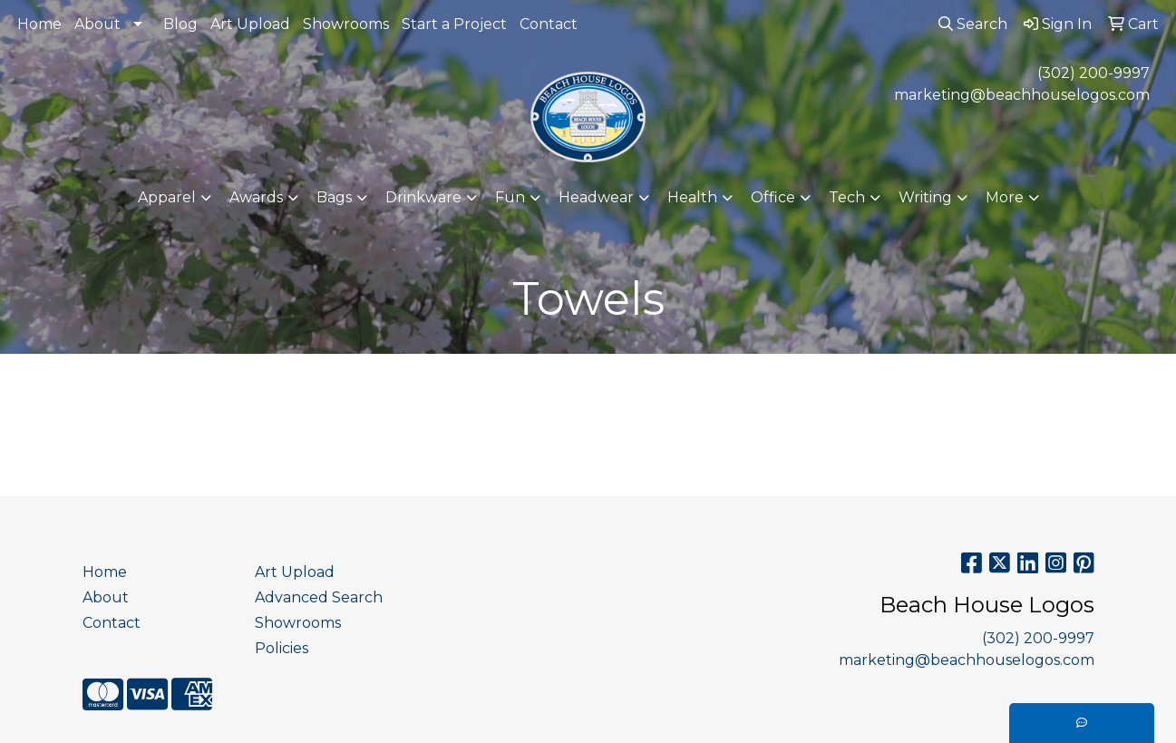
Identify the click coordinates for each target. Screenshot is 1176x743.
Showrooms (346, 24)
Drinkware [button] (423, 197)
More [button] (1005, 197)
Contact (549, 24)
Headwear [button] (596, 197)
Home (39, 24)
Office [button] (773, 197)
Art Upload (250, 24)
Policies (281, 648)
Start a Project (454, 24)
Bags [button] (334, 197)
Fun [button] (510, 197)
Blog (180, 24)
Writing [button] (925, 197)
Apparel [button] (167, 197)
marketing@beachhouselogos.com (1022, 94)
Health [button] (692, 197)
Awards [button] (256, 197)
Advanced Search (319, 597)
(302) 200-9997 (1093, 73)
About (97, 24)
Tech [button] (847, 197)
